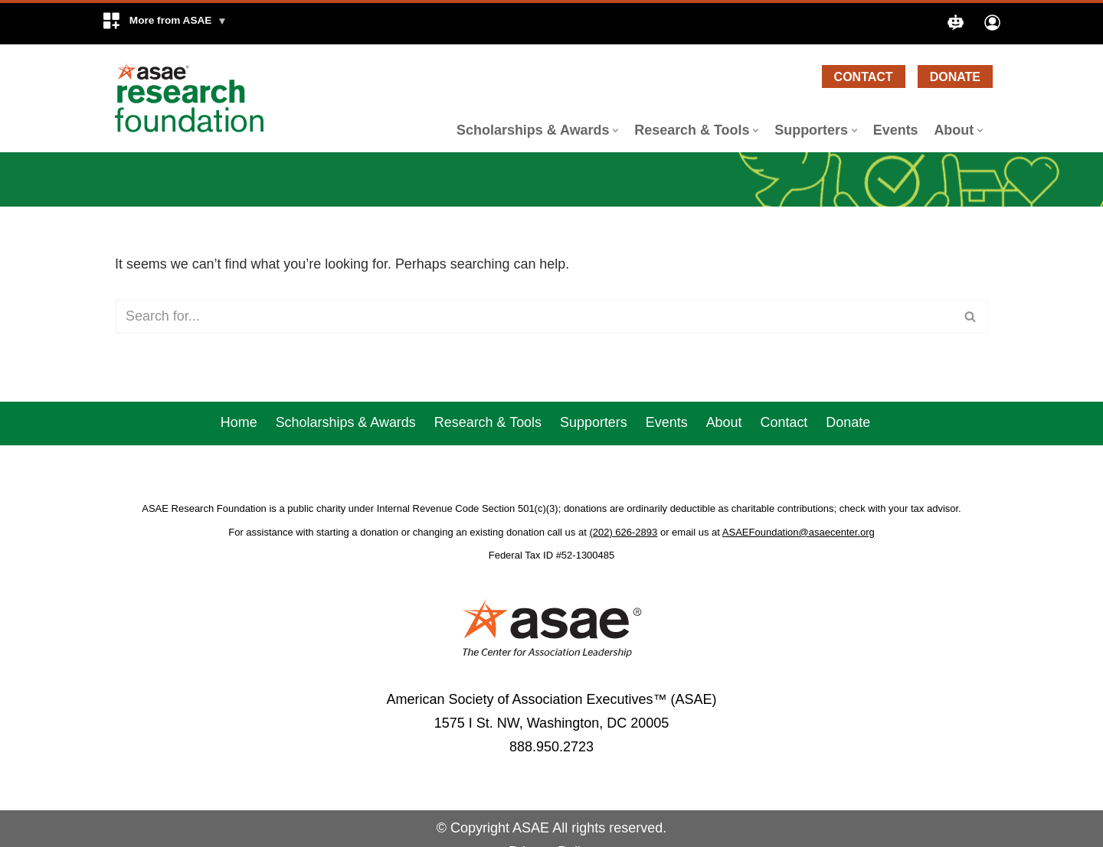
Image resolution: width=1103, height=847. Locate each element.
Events (895, 130)
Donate (955, 76)
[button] (164, 23)
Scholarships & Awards (345, 444)
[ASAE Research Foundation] (195, 98)
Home (238, 444)
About (724, 444)
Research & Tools (488, 444)
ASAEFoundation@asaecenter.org (798, 554)
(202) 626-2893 (623, 554)
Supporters (593, 444)
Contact (863, 76)
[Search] (534, 316)
